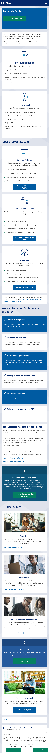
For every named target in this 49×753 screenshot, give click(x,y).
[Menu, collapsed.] (46, 3)
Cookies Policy (31, 746)
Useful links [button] (7, 721)
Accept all (13, 750)
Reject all (40, 750)
